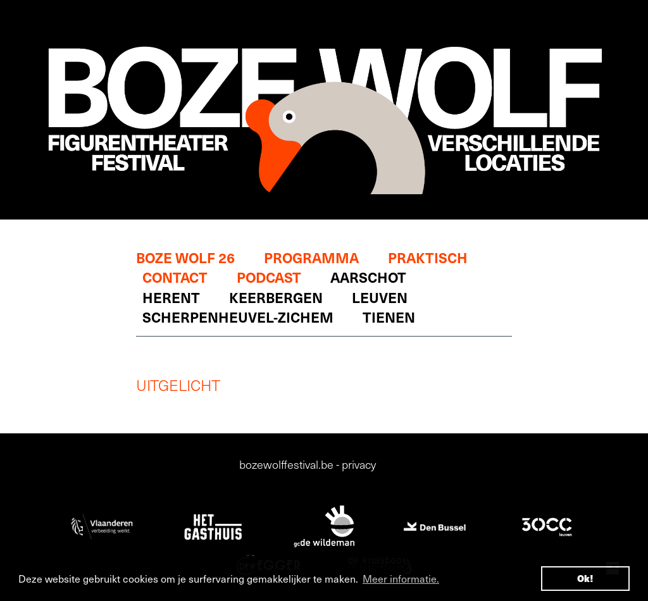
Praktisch (428, 257)
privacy (359, 464)
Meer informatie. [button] (401, 578)
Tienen (389, 316)
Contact (175, 276)
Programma (311, 257)
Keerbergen (276, 297)
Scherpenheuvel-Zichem (237, 316)
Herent (171, 297)
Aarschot (368, 276)
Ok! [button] (585, 578)
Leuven (380, 297)
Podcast (269, 276)
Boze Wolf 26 (185, 257)
